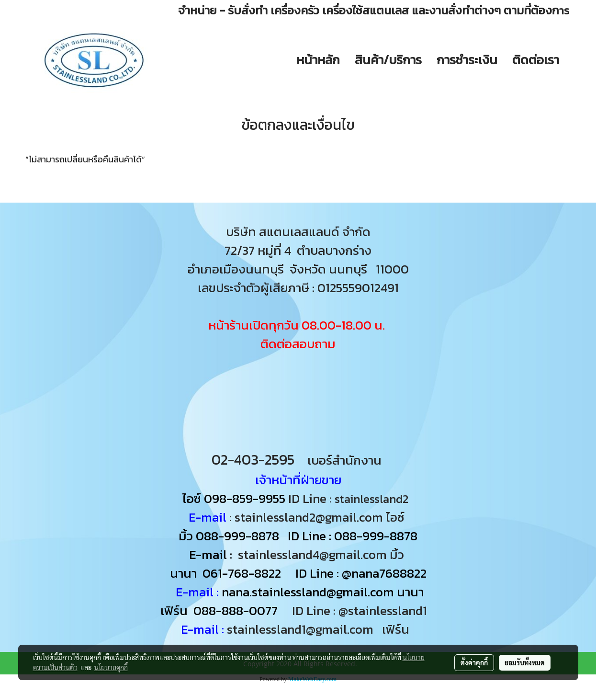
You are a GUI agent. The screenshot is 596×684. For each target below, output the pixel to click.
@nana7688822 (384, 573)
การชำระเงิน (467, 59)
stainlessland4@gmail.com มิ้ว (321, 554)
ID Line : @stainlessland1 (361, 610)
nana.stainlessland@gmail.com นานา (321, 591)
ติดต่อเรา (535, 59)
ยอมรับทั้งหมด (525, 662)
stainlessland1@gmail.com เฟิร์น (321, 629)
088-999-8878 (237, 535)
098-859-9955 (244, 498)
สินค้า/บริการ (388, 59)
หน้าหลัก (318, 59)
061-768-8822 (243, 573)
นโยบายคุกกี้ (111, 667)
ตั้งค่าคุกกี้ (474, 662)
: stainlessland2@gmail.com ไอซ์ (316, 517)
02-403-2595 (253, 459)
